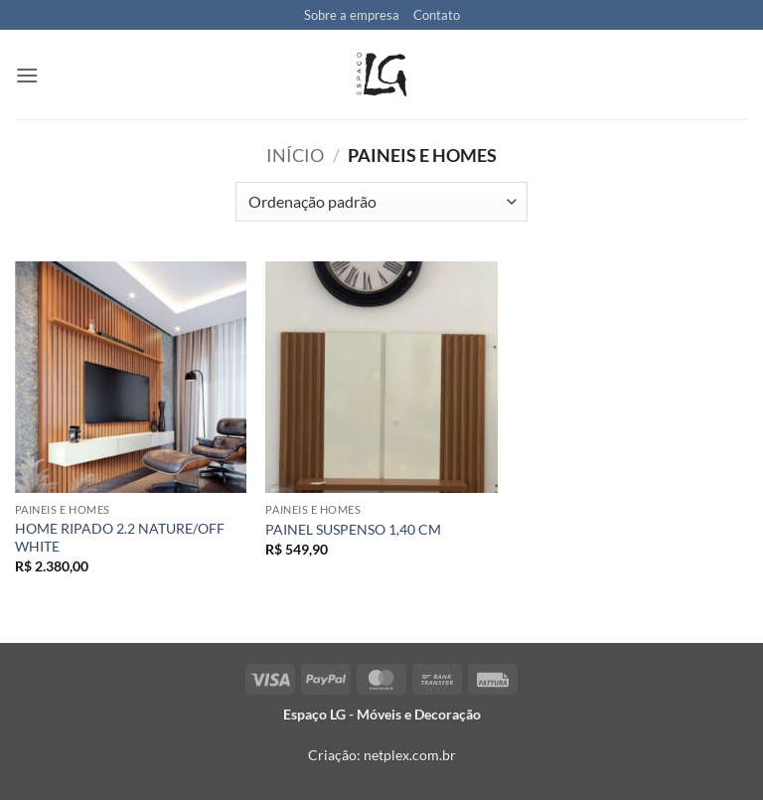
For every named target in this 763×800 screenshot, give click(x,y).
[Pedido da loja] (381, 202)
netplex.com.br (410, 754)
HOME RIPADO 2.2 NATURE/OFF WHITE (120, 538)
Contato (436, 15)
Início (295, 155)
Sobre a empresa (351, 15)
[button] (27, 75)
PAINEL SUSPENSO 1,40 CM (353, 529)
